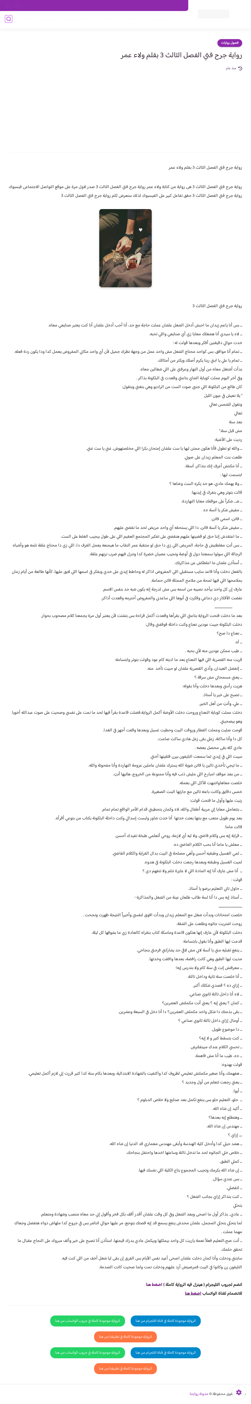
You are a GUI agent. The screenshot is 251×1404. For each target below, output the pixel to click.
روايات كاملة (136, 19)
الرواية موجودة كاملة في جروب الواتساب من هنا (87, 1321)
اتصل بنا (177, 6)
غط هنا (151, 1285)
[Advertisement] (125, 108)
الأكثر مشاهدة (113, 19)
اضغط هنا (193, 1293)
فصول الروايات (161, 19)
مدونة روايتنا (199, 1394)
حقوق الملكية (156, 6)
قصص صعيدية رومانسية (38, 19)
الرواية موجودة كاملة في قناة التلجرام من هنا (166, 1321)
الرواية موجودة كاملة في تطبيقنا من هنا (125, 1337)
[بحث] (8, 20)
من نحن (136, 6)
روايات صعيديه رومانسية (80, 19)
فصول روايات (229, 43)
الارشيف (61, 6)
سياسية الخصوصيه (84, 6)
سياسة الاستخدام (114, 6)
